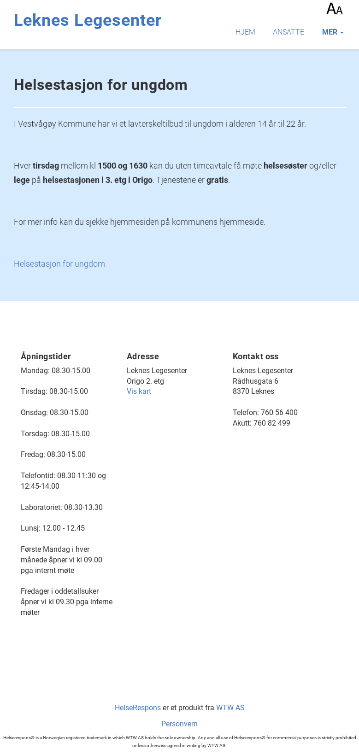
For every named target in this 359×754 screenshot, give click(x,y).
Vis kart (139, 391)
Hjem (245, 32)
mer (333, 32)
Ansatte (288, 32)
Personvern (179, 723)
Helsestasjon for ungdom (59, 264)
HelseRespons (138, 707)
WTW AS (230, 707)
